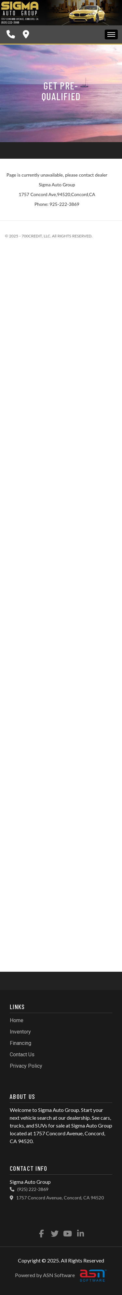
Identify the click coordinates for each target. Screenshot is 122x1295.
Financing (20, 1043)
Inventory (20, 1032)
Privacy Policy (26, 1066)
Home (16, 1020)
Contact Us (22, 1054)
